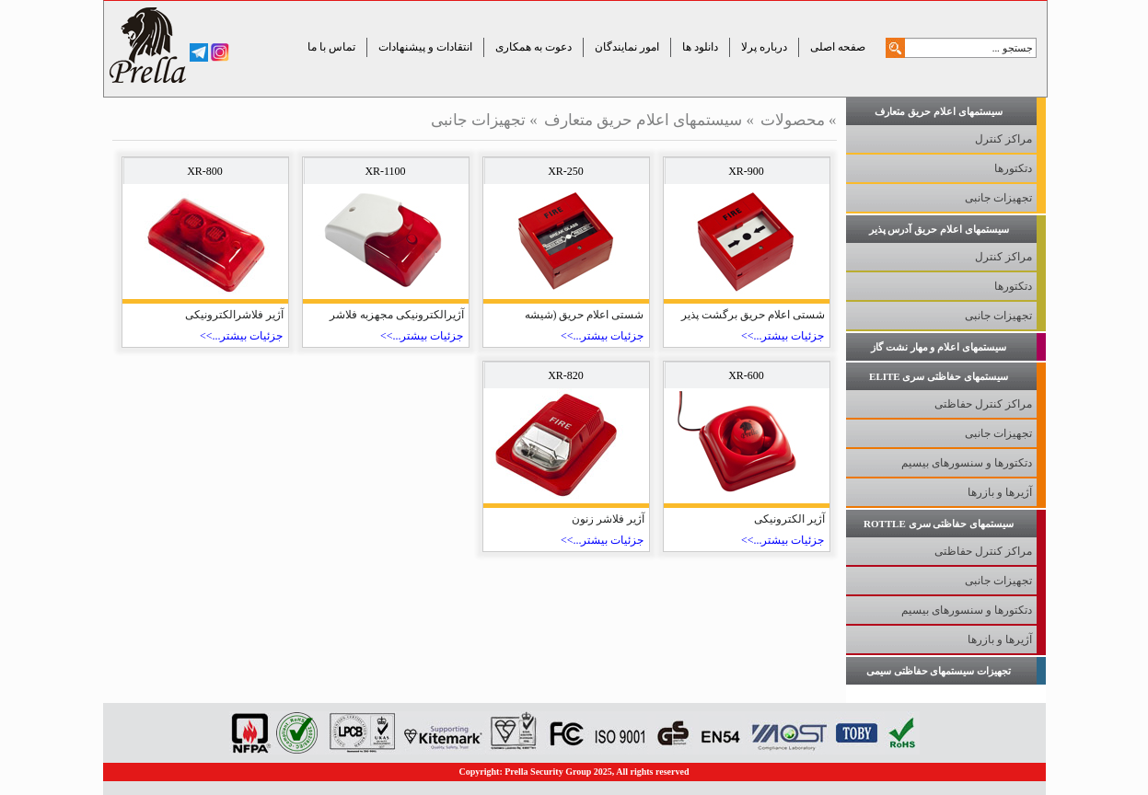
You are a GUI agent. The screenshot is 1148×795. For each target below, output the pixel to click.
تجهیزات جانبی (478, 120)
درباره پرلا (764, 46)
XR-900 (746, 171)
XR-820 (566, 375)
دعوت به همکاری (533, 46)
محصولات (792, 120)
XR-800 (205, 171)
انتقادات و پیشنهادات (425, 46)
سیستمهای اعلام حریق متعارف (643, 120)
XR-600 (746, 375)
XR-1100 (385, 171)
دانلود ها (700, 46)
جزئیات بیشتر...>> (783, 335)
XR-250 (566, 171)
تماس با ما (331, 46)
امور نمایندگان (627, 46)
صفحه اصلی (837, 46)
